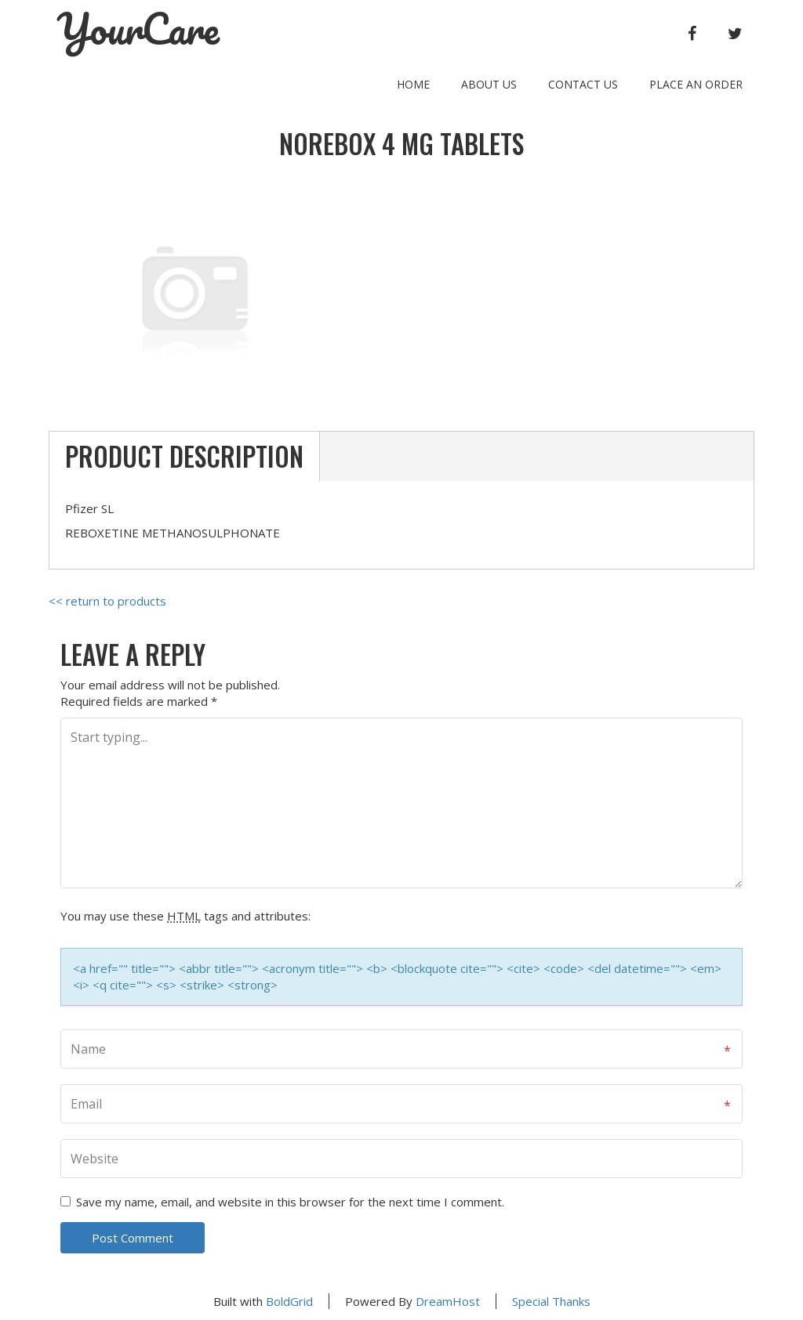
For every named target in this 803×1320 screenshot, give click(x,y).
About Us (489, 84)
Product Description (184, 456)
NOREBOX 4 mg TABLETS (401, 144)
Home (413, 84)
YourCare (138, 29)
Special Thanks (551, 1301)
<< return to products (107, 601)
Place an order (696, 84)
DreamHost (448, 1301)
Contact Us (583, 84)
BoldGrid (289, 1301)
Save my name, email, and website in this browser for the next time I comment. (290, 1202)
